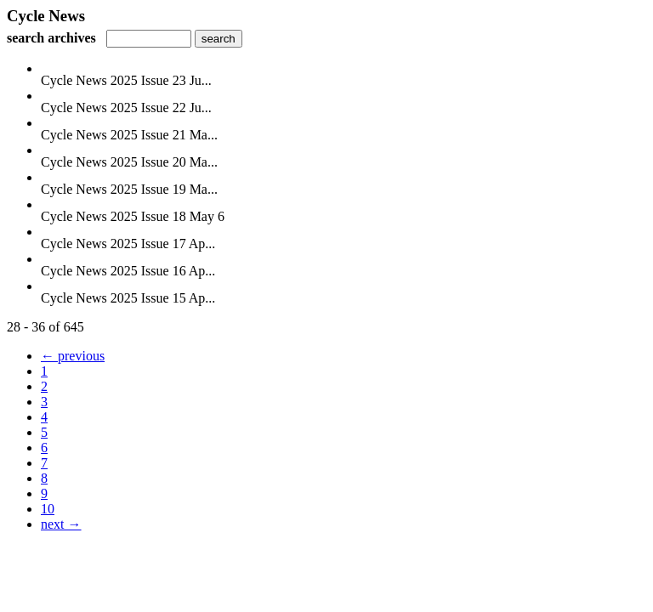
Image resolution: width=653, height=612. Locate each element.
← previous (73, 355)
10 (47, 509)
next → (61, 524)
